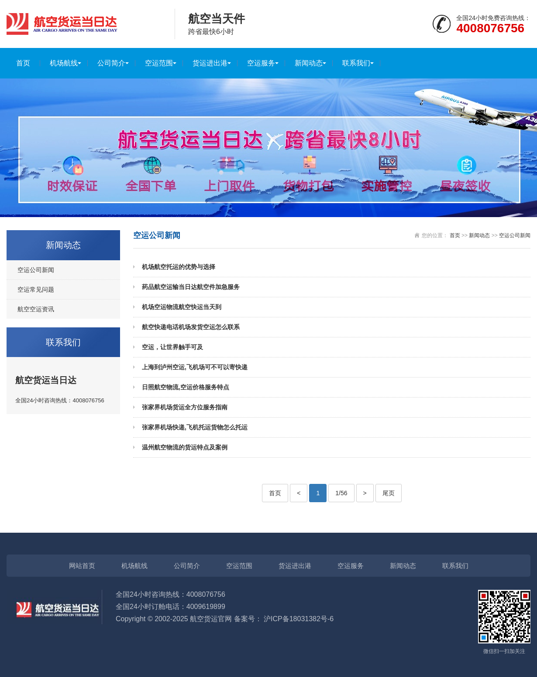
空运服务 (261, 63)
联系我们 (356, 63)
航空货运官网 (211, 619)
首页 (23, 63)
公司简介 (111, 63)
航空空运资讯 (35, 309)
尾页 (388, 493)
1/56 (341, 493)
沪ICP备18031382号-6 (299, 619)
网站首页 (82, 565)
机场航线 (64, 63)
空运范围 (159, 63)
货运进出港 (210, 63)
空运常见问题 (35, 289)
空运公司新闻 (35, 269)
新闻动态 (309, 63)
